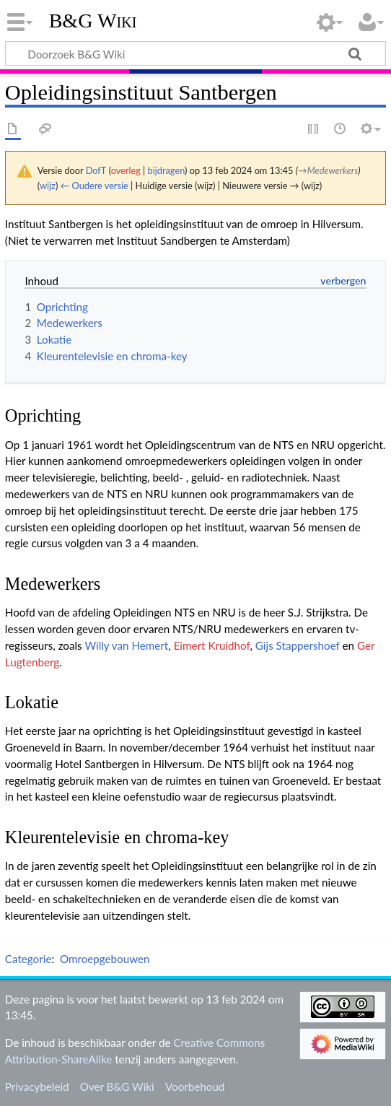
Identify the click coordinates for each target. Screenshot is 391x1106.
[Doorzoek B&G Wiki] (195, 53)
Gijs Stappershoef (297, 645)
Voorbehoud (194, 1086)
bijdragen (166, 170)
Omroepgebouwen (105, 958)
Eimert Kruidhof (212, 645)
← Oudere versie (94, 185)
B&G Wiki (93, 21)
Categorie (28, 958)
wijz (48, 185)
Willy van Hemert (126, 645)
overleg (126, 170)
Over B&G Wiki (117, 1086)
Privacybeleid (37, 1086)
